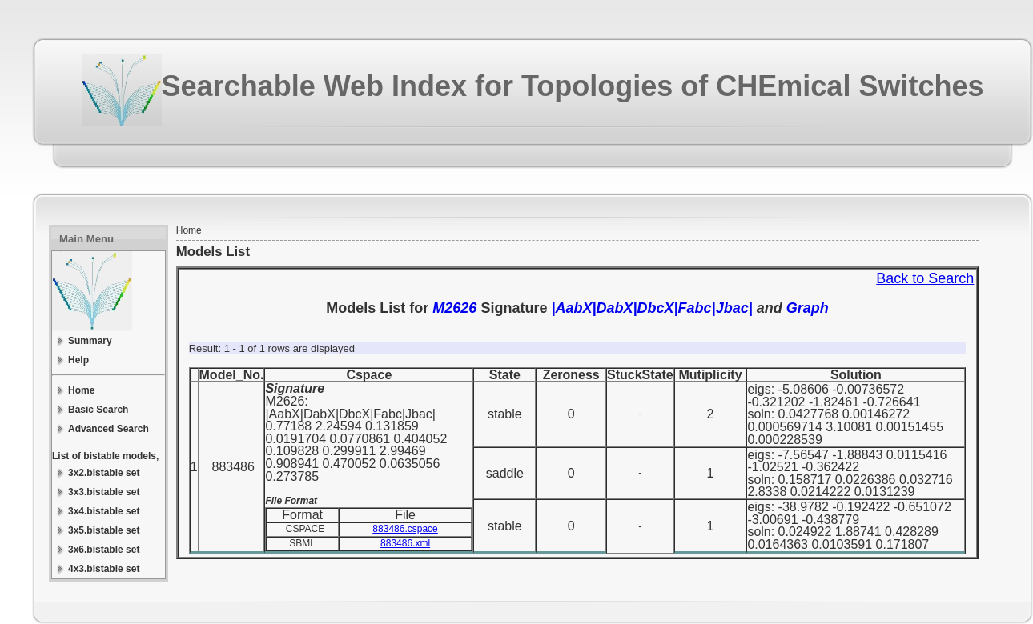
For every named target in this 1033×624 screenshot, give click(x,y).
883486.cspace (404, 528)
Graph (807, 308)
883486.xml (405, 543)
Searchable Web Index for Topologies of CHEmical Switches (573, 86)
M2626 (454, 308)
